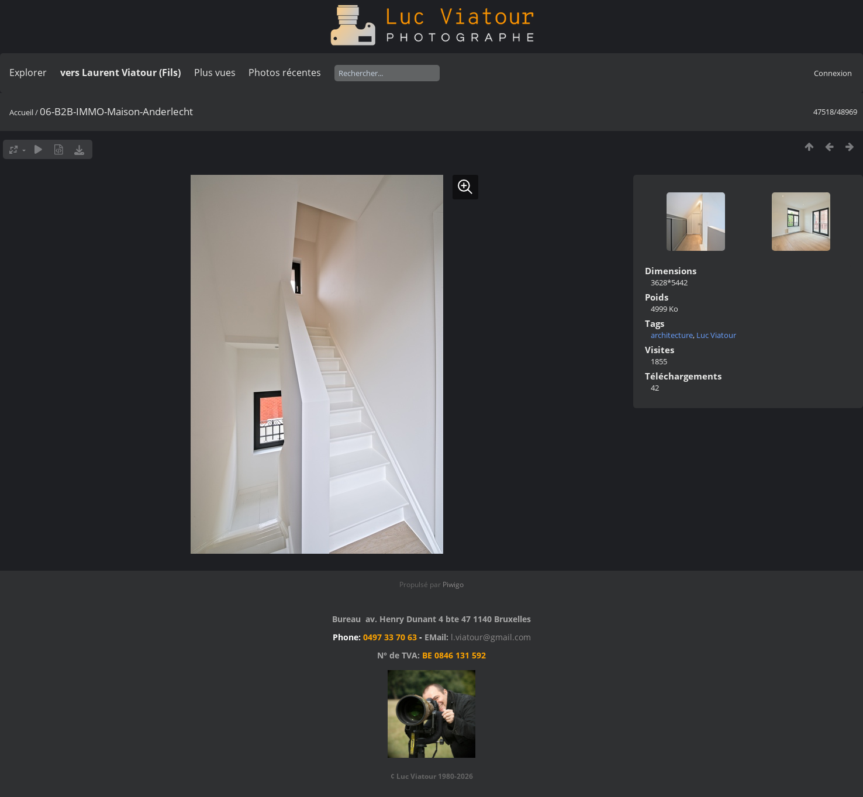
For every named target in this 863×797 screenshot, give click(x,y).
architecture (672, 335)
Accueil (21, 112)
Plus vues (215, 72)
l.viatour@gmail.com (491, 637)
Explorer (28, 72)
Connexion (833, 73)
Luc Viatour (716, 335)
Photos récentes (284, 72)
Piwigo (453, 584)
